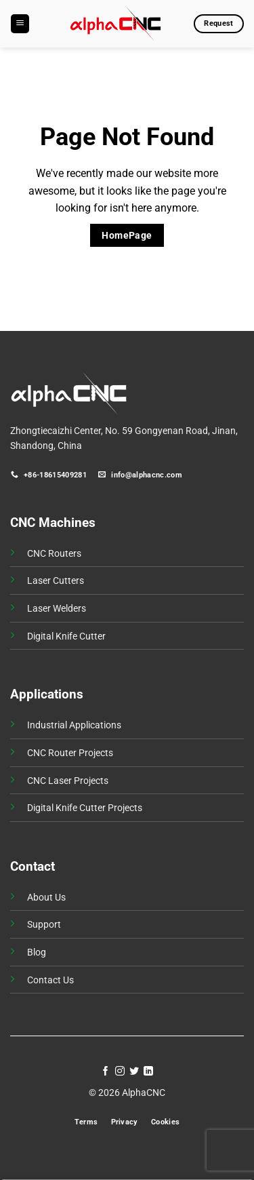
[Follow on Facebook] (105, 1071)
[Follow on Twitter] (134, 1071)
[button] (20, 23)
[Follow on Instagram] (120, 1071)
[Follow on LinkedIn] (148, 1071)
